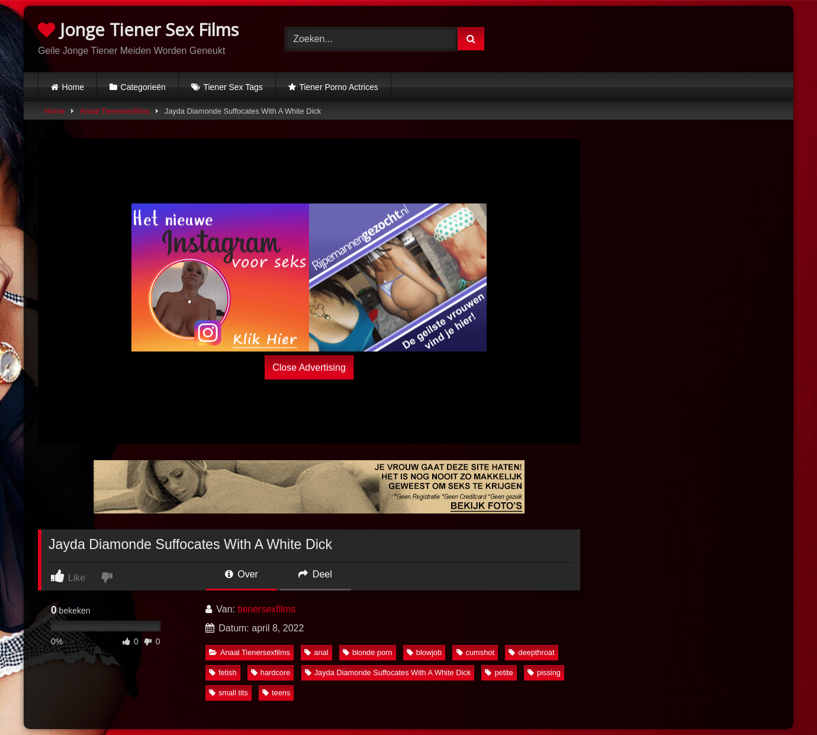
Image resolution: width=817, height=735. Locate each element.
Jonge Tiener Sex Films (138, 29)
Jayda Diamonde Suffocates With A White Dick (388, 672)
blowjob (424, 652)
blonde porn (368, 652)
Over (241, 574)
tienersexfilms (266, 609)
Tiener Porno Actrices (338, 87)
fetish (223, 672)
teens (276, 692)
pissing (544, 672)
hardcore (271, 672)
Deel (315, 574)
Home (73, 87)
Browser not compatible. (655, 37)
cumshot (475, 652)
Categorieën (143, 87)
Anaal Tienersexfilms (115, 111)
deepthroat (531, 652)
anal (316, 652)
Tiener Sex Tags (232, 87)
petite (499, 672)
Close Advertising (309, 367)
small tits (228, 692)
